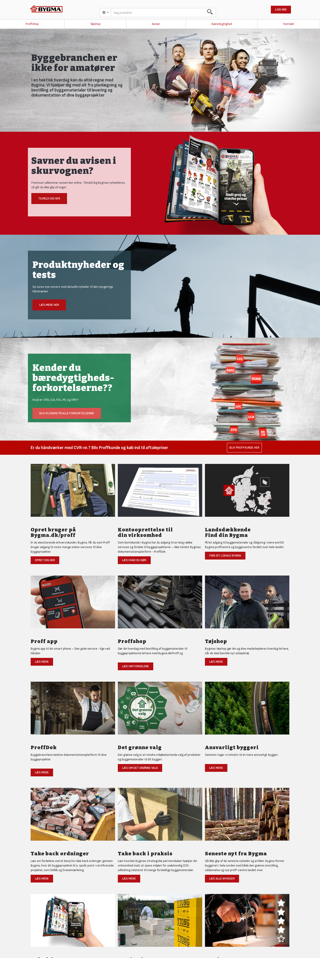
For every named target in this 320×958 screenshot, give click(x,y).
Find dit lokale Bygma (225, 555)
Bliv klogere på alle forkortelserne (66, 413)
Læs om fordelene (135, 666)
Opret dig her (45, 560)
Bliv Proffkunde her (244, 447)
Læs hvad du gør (134, 560)
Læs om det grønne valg (140, 768)
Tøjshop (95, 24)
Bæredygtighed (222, 24)
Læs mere (42, 662)
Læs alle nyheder (222, 878)
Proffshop (32, 24)
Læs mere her (49, 305)
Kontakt (288, 24)
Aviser (156, 24)
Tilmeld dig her (49, 198)
